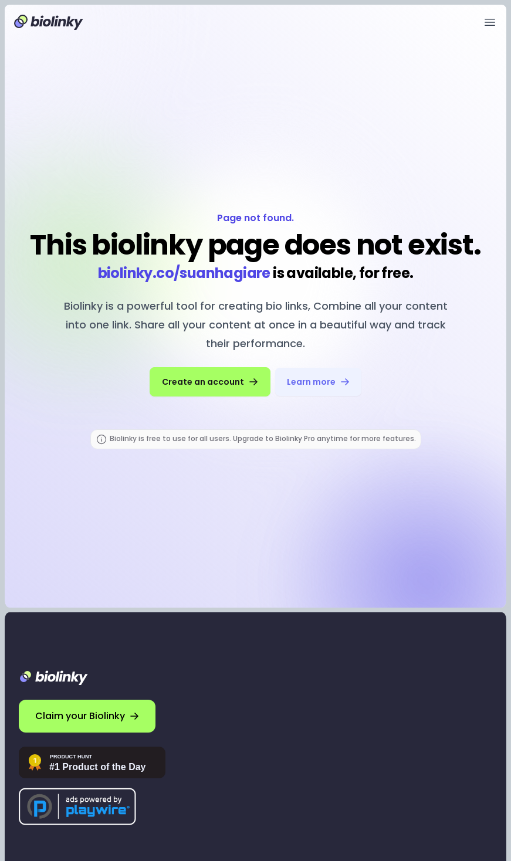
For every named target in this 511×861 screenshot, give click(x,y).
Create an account (210, 382)
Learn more (318, 382)
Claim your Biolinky (87, 716)
